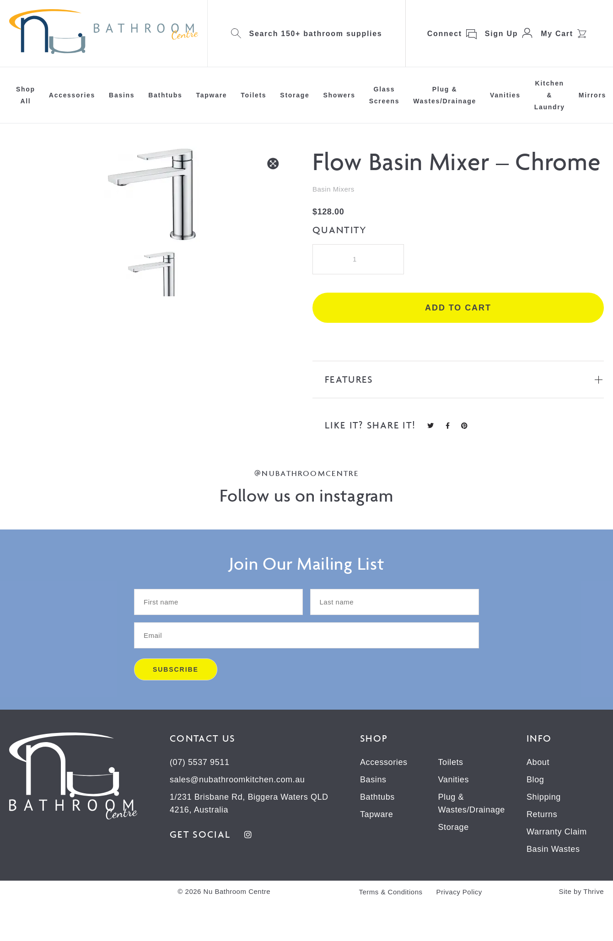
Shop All (25, 95)
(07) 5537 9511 (200, 762)
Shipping (544, 797)
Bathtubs (165, 95)
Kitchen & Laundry (549, 95)
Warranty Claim (557, 831)
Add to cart (458, 307)
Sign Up (501, 33)
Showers (339, 95)
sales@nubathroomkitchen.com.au (237, 779)
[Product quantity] (358, 259)
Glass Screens (384, 95)
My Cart (557, 33)
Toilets (253, 95)
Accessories (72, 95)
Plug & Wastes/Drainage (444, 95)
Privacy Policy (459, 892)
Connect (444, 33)
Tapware (211, 95)
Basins (121, 95)
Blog (535, 779)
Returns (542, 814)
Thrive (593, 891)
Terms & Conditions (390, 892)
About (538, 762)
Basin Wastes (553, 849)
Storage (294, 95)
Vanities (505, 95)
